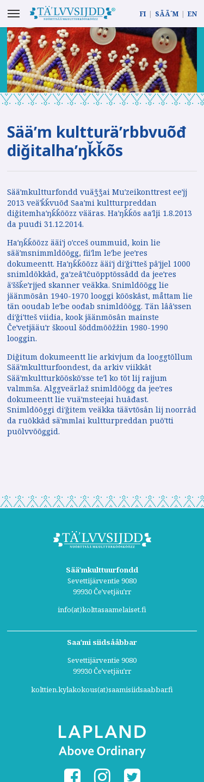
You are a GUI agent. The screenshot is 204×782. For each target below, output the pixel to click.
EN (192, 14)
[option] (102, 60)
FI (143, 14)
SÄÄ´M (166, 14)
